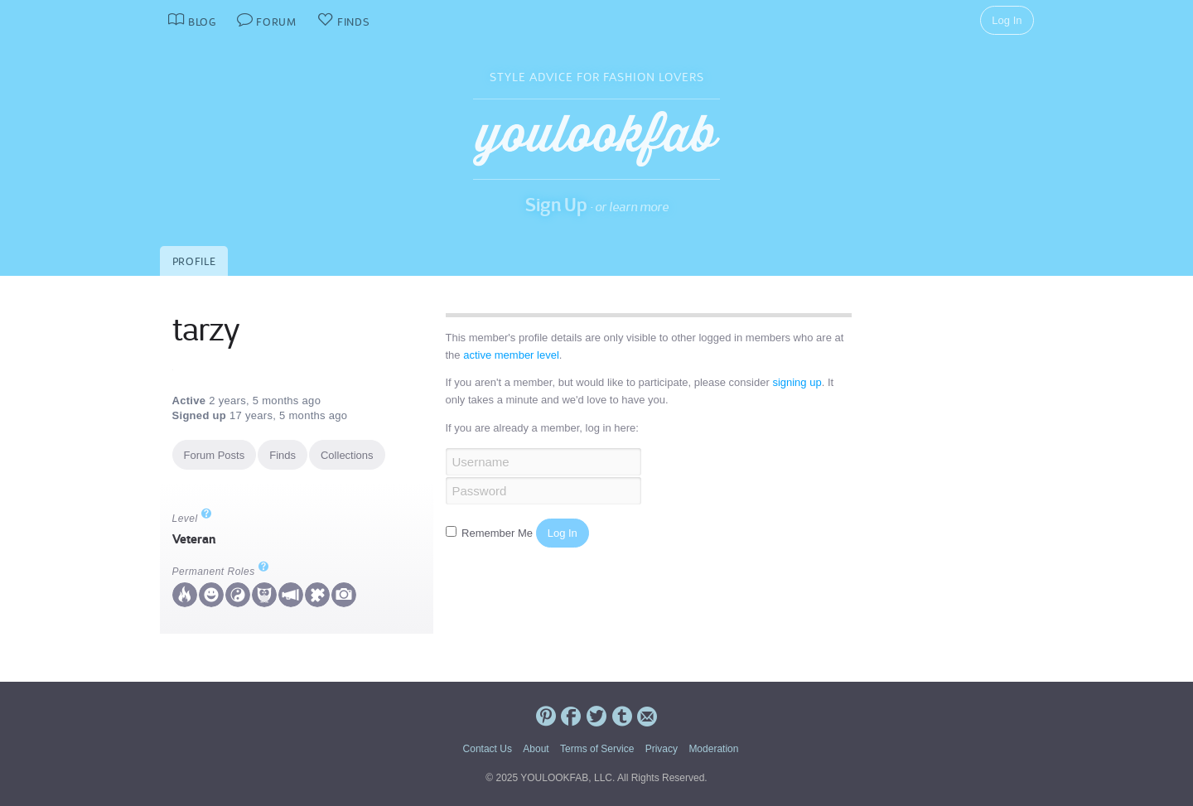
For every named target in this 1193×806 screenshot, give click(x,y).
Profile (194, 261)
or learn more (632, 207)
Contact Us (487, 749)
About (535, 749)
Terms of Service (597, 749)
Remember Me (491, 533)
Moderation (713, 749)
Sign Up (556, 204)
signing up (796, 382)
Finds (282, 455)
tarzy (205, 330)
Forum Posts (214, 455)
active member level (511, 355)
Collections (347, 455)
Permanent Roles (220, 571)
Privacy (661, 749)
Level (192, 518)
